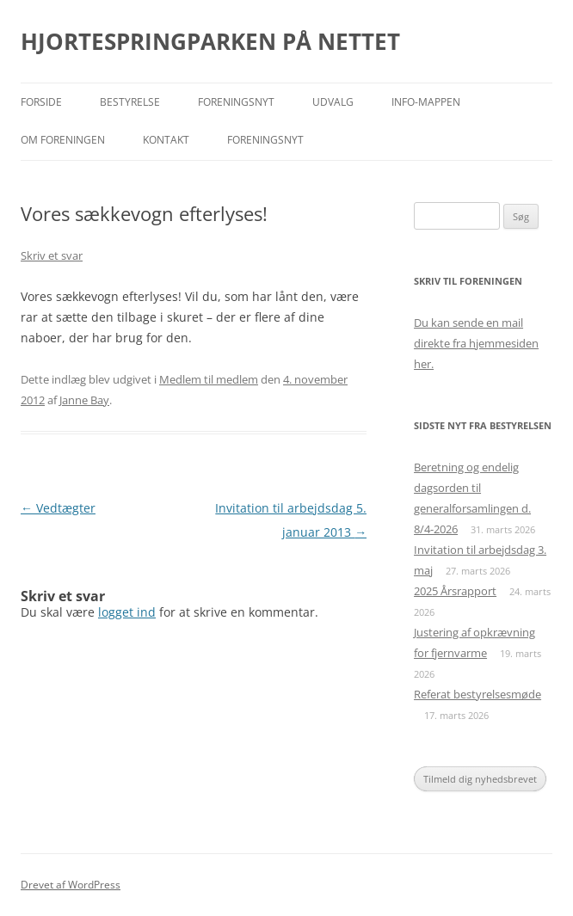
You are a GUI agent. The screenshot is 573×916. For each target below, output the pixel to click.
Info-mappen (425, 102)
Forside (41, 102)
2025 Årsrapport (455, 591)
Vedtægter (58, 508)
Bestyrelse (130, 102)
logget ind (127, 612)
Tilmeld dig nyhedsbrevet (480, 778)
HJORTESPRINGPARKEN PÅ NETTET (210, 41)
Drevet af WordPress (70, 884)
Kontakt (166, 139)
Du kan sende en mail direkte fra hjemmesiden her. (476, 343)
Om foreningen (63, 139)
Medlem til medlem (208, 379)
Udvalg (333, 102)
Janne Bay (84, 400)
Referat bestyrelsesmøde (477, 694)
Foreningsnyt (236, 102)
